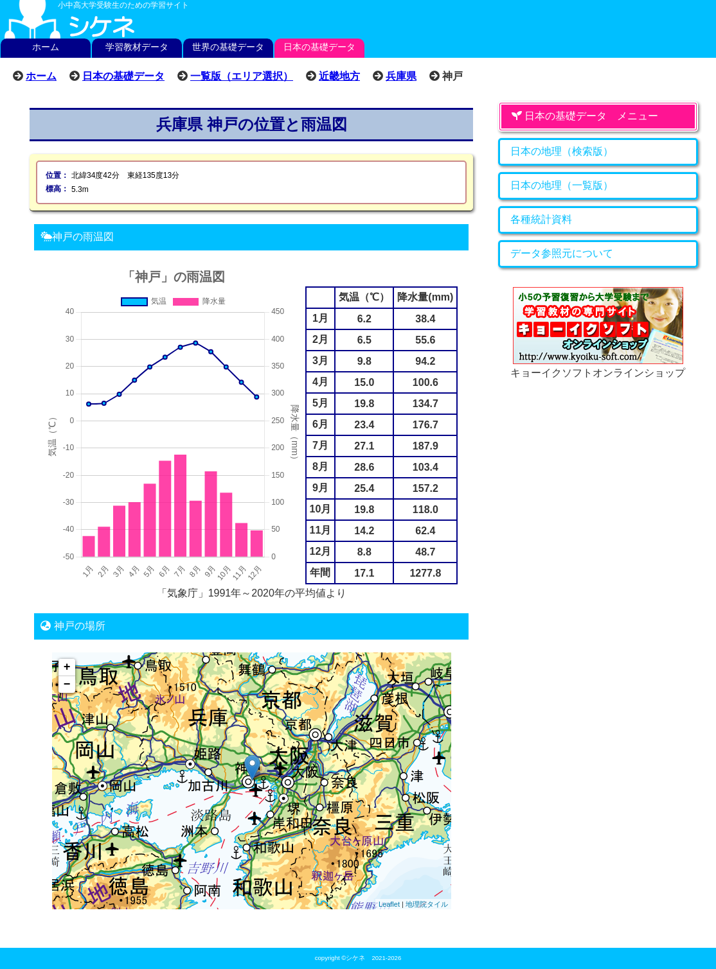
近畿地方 (339, 76)
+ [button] (67, 667)
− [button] (67, 684)
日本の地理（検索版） (561, 151)
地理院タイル (427, 904)
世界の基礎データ (228, 47)
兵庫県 (401, 76)
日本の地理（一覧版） (561, 185)
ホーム (45, 47)
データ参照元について (561, 253)
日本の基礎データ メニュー (585, 115)
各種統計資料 (541, 219)
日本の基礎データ (319, 47)
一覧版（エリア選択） (241, 76)
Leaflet (389, 904)
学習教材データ (136, 47)
